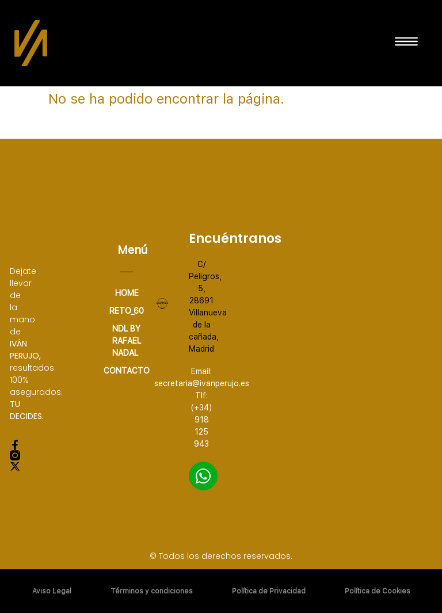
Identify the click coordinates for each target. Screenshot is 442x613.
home (126, 293)
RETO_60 (126, 310)
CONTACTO (126, 370)
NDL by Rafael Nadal (126, 340)
